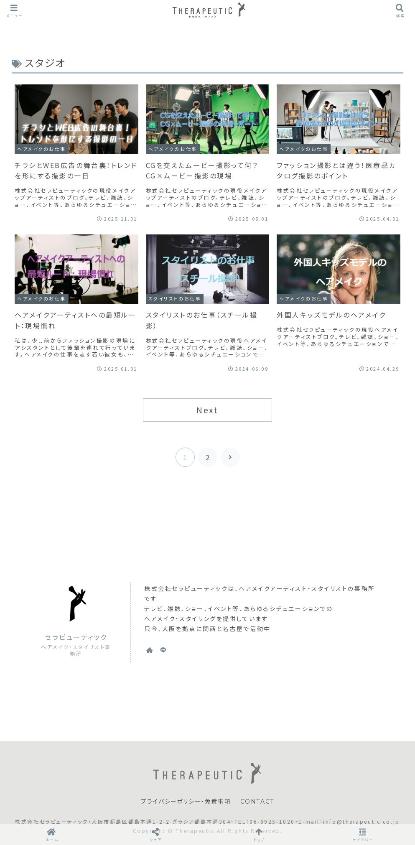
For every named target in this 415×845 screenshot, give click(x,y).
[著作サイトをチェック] (149, 649)
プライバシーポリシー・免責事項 (186, 801)
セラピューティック (76, 637)
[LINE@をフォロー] (163, 649)
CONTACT (257, 801)
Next (207, 410)
